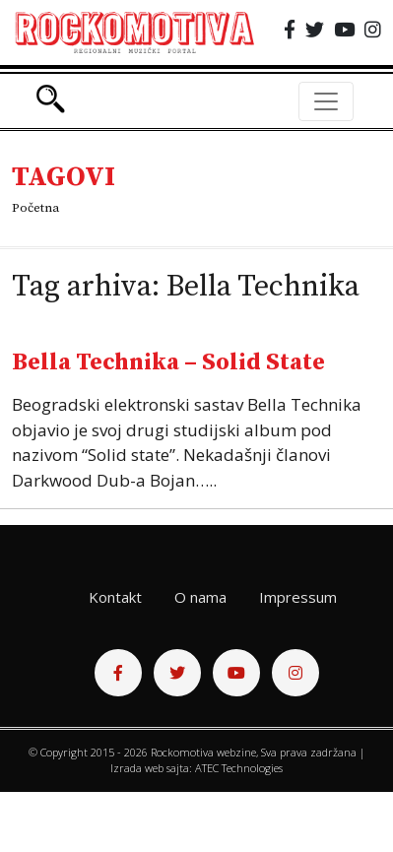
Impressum (298, 597)
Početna (35, 208)
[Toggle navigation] (326, 101)
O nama (200, 597)
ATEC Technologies (239, 767)
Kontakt (115, 597)
